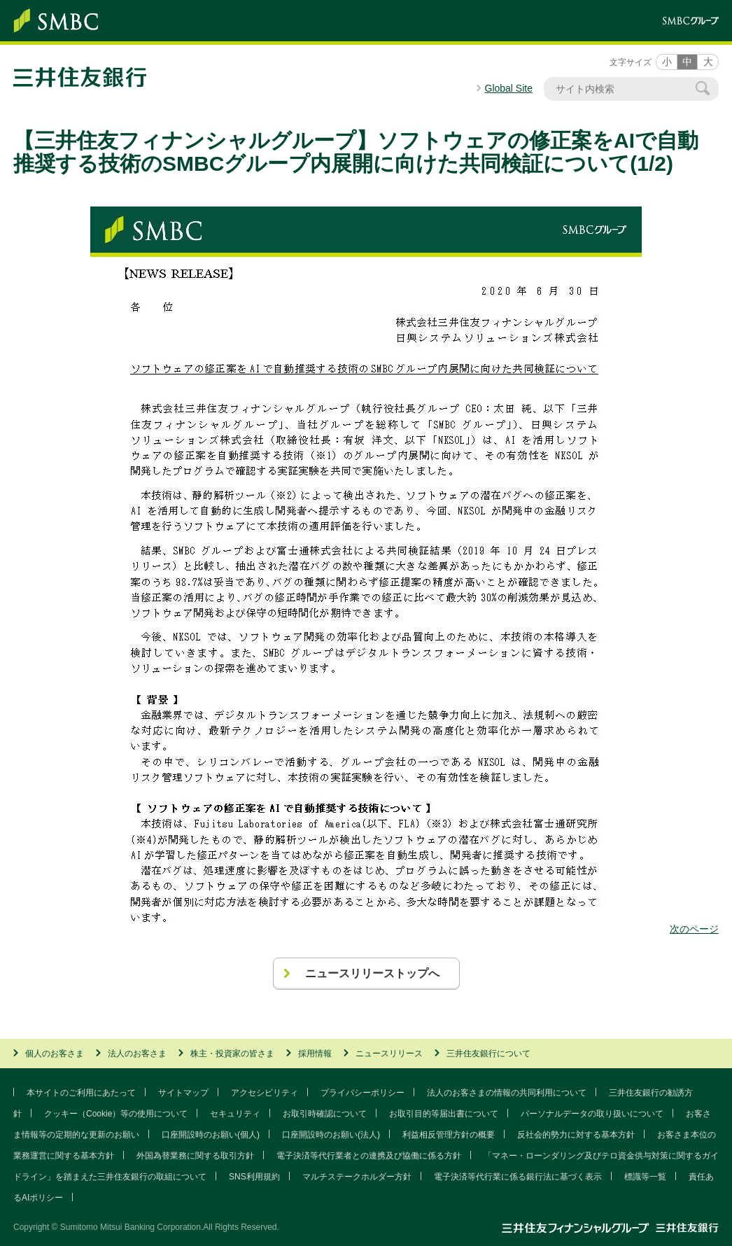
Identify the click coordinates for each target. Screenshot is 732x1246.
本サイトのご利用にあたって (81, 1093)
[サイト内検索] (624, 88)
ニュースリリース (389, 1053)
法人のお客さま (137, 1053)
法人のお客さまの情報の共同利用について (506, 1093)
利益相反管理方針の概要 (448, 1135)
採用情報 (315, 1053)
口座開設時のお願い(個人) (211, 1135)
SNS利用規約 (254, 1177)
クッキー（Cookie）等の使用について (116, 1114)
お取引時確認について (325, 1114)
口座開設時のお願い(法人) (331, 1135)
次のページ (694, 928)
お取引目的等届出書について (443, 1114)
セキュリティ (235, 1114)
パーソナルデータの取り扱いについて (592, 1114)
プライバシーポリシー (362, 1093)
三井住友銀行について (488, 1053)
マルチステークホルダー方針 (356, 1177)
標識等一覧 (645, 1177)
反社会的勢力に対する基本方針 (576, 1135)
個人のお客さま (54, 1053)
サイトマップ (183, 1093)
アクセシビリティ (264, 1093)
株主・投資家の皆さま (232, 1053)
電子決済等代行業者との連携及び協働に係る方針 (368, 1156)
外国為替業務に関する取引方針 (195, 1156)
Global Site (509, 88)
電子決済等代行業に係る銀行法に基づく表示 (518, 1177)
